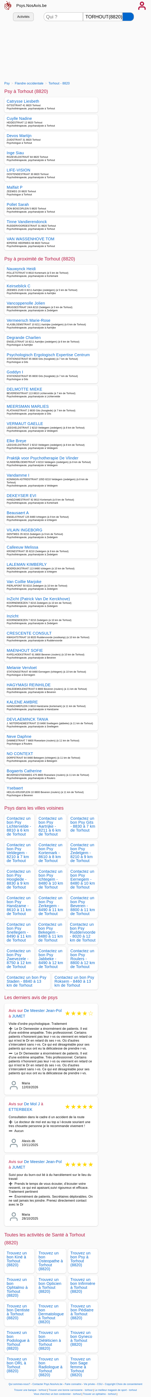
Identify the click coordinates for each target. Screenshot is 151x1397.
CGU (100, 1384)
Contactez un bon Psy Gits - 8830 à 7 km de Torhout (82, 824)
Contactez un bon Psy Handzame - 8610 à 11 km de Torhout (19, 906)
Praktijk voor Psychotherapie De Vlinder (42, 458)
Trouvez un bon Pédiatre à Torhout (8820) (82, 1312)
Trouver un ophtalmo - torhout (99, 1394)
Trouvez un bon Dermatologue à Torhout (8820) (51, 1314)
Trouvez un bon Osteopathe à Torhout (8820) (51, 1261)
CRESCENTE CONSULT (29, 633)
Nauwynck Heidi (21, 268)
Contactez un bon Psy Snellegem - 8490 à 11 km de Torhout (19, 932)
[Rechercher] (128, 16)
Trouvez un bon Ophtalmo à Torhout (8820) (17, 1287)
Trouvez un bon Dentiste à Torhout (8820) (18, 1312)
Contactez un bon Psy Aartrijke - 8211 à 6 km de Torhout (51, 826)
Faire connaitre (73, 1384)
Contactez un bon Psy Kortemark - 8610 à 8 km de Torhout (51, 853)
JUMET (18, 1016)
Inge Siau (15, 152)
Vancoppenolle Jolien (26, 303)
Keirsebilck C (18, 286)
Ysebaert (15, 788)
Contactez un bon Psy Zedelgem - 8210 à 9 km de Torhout (82, 853)
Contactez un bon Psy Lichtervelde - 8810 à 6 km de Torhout (19, 826)
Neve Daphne (19, 736)
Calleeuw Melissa (22, 547)
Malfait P (15, 187)
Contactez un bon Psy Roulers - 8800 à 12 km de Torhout (82, 959)
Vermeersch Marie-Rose (28, 320)
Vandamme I (18, 475)
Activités (23, 16)
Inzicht (12, 616)
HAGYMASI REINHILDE (29, 684)
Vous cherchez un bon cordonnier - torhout (57, 1394)
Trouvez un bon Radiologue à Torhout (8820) (51, 1367)
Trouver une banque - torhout (30, 1390)
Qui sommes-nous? (19, 1384)
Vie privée (89, 1384)
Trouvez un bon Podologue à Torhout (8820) (18, 1340)
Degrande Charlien (24, 337)
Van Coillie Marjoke (24, 581)
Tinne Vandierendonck (27, 221)
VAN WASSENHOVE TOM (30, 238)
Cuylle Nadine (19, 118)
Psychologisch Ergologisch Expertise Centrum (48, 354)
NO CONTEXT (20, 753)
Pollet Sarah (18, 204)
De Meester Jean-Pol (43, 1010)
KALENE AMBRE (22, 702)
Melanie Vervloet (22, 667)
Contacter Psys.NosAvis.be (47, 1384)
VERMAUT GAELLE (25, 423)
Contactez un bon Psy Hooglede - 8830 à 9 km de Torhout (19, 879)
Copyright (110, 1384)
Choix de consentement (129, 1384)
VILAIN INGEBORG (24, 530)
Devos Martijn (19, 135)
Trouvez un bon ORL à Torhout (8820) (17, 1365)
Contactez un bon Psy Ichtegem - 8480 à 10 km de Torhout (51, 879)
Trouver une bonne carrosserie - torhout (71, 1390)
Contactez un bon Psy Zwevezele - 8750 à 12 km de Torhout (19, 959)
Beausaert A (18, 512)
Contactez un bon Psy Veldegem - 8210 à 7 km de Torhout (19, 853)
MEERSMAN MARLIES (28, 406)
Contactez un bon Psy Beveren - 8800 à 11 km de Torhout (82, 906)
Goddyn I (15, 372)
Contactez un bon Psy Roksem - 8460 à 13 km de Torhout (74, 981)
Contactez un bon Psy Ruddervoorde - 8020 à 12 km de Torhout (83, 932)
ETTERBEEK (20, 1109)
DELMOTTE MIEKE (24, 389)
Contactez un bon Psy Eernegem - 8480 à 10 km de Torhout (82, 879)
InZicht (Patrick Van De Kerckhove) (38, 598)
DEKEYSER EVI (21, 495)
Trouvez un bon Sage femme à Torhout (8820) (80, 1367)
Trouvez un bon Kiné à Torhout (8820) (17, 1259)
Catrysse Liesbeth (23, 101)
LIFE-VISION (18, 170)
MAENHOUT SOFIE (25, 650)
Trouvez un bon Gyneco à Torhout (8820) (81, 1338)
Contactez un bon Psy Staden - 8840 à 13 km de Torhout (26, 981)
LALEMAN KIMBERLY (27, 564)
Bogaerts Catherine (24, 770)
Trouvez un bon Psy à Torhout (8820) (80, 1259)
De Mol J (32, 1104)
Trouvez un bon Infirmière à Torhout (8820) (82, 1285)
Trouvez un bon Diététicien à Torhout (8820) (50, 1340)
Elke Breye (16, 440)
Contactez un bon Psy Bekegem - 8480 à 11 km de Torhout (50, 932)
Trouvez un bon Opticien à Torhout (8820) (50, 1285)
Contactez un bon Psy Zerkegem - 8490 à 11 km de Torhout (51, 906)
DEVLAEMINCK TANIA (27, 719)
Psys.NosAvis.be (31, 5)
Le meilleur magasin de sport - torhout (116, 1390)
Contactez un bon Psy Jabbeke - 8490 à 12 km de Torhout (51, 959)
